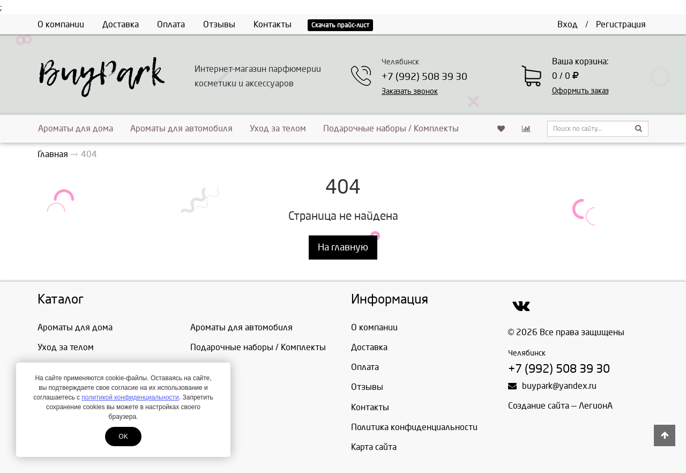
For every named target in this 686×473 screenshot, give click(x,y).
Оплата (171, 24)
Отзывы (219, 24)
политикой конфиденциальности (129, 397)
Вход (567, 24)
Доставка (120, 24)
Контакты (272, 24)
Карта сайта (374, 447)
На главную (343, 247)
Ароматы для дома (75, 128)
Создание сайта (538, 405)
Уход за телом (278, 128)
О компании (61, 24)
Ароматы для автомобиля (181, 128)
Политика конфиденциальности (414, 427)
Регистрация (621, 24)
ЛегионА (596, 405)
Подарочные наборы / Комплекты (391, 128)
